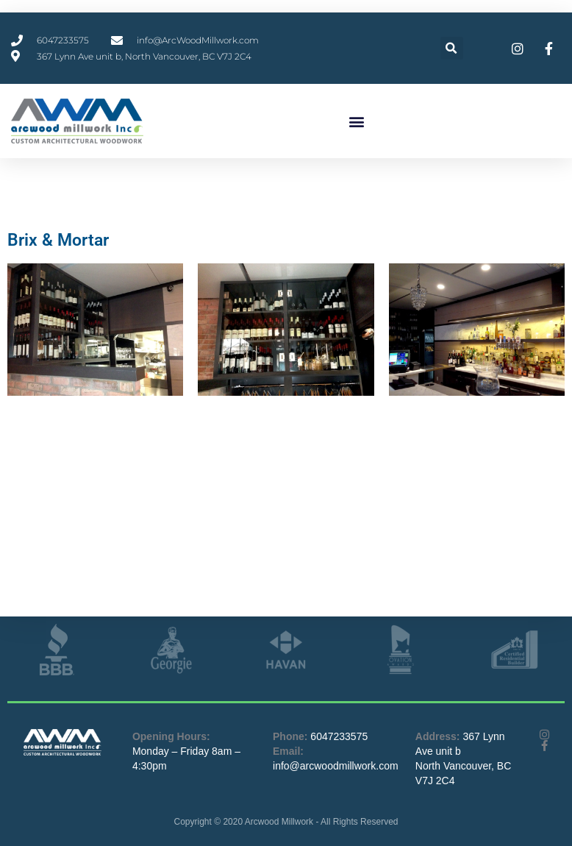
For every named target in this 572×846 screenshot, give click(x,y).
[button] (451, 48)
